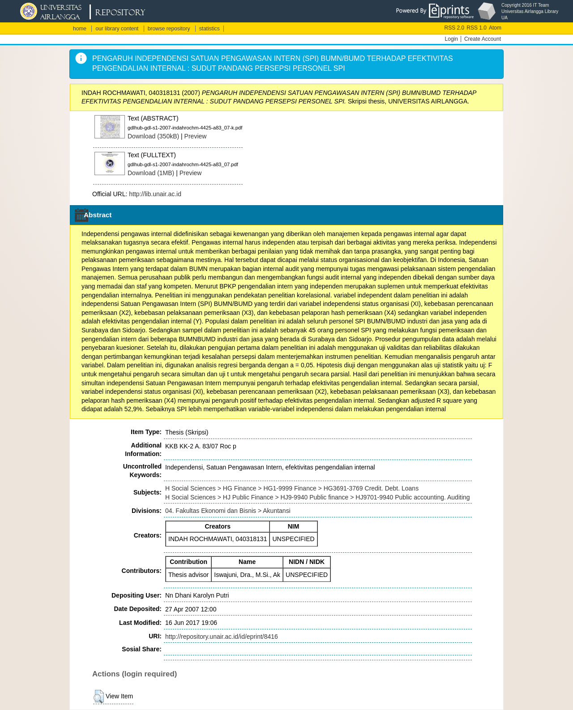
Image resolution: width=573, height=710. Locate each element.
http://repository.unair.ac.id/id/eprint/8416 (221, 636)
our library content (116, 29)
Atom (495, 28)
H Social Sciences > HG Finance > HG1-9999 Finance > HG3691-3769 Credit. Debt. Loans (292, 488)
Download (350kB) (153, 136)
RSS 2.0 (455, 28)
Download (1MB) (151, 172)
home (79, 29)
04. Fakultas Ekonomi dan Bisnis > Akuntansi (228, 510)
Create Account (482, 39)
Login (451, 39)
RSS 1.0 (476, 28)
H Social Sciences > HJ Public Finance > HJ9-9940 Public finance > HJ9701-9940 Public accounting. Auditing (317, 497)
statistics (209, 29)
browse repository (169, 29)
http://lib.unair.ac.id (155, 194)
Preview (195, 136)
